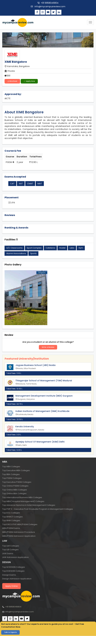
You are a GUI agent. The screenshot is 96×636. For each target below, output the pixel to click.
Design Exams (9, 574)
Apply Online (11, 586)
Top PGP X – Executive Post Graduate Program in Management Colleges (37, 509)
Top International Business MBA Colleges (22, 497)
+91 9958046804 (50, 2)
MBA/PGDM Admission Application (19, 535)
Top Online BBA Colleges (14, 493)
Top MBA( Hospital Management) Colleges (23, 501)
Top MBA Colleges (11, 466)
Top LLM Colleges (10, 545)
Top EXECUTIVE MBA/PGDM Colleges (19, 524)
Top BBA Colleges (11, 474)
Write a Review (48, 347)
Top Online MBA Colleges (14, 489)
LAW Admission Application (15, 557)
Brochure (12, 81)
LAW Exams (7, 553)
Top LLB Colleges (10, 549)
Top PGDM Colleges (12, 478)
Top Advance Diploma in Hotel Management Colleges (28, 505)
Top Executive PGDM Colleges (16, 482)
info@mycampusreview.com (49, 6)
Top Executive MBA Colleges (16, 470)
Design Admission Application (16, 578)
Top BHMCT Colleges (12, 516)
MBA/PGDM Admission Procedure (18, 532)
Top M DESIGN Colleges (13, 567)
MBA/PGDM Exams (11, 528)
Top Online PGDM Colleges (15, 485)
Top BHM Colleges (11, 520)
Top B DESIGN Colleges (13, 571)
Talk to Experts (10, 632)
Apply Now (29, 81)
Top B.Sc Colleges (11, 512)
